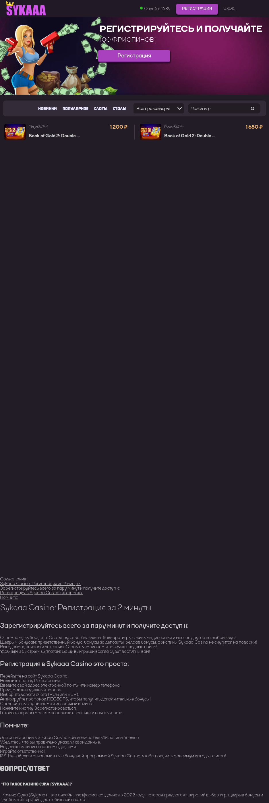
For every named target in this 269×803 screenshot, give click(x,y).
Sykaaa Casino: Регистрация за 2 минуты (40, 583)
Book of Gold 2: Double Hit (56, 136)
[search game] (252, 108)
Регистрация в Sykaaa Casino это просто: (41, 593)
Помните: (9, 597)
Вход (229, 9)
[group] (134, 56)
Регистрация (197, 8)
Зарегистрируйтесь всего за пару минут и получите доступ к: (60, 588)
